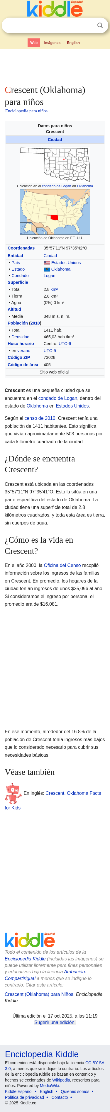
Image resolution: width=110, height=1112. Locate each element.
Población (18, 323)
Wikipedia (61, 1080)
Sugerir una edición (54, 1022)
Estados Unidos (66, 262)
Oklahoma (85, 186)
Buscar (100, 25)
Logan (49, 275)
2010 (35, 323)
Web (34, 43)
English (73, 43)
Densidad (20, 337)
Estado (18, 269)
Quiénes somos (75, 1091)
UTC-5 (50, 350)
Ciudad (55, 139)
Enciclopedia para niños (26, 110)
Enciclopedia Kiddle (25, 958)
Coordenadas (21, 248)
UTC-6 (65, 343)
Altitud (14, 309)
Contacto (60, 1097)
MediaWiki (49, 1085)
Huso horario (21, 343)
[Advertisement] (55, 66)
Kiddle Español (18, 1091)
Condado (19, 275)
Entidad (15, 255)
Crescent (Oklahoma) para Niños (39, 994)
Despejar (88, 25)
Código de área (23, 364)
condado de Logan (56, 186)
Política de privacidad (24, 1097)
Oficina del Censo (62, 565)
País (15, 262)
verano (23, 350)
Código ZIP (19, 357)
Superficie (18, 282)
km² (54, 289)
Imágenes (52, 43)
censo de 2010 (40, 418)
